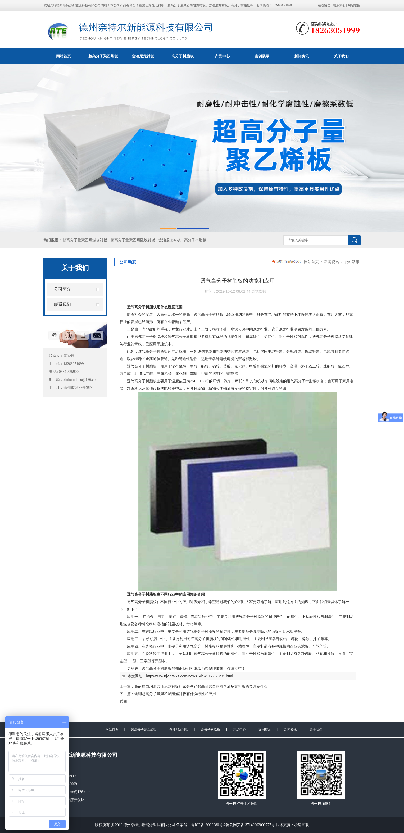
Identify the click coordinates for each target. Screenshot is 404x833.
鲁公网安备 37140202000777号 (250, 825)
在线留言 (324, 5)
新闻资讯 (301, 56)
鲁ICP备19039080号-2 (208, 825)
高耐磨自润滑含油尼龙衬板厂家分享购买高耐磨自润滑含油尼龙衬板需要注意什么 (201, 686)
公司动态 (352, 262)
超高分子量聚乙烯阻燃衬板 (133, 240)
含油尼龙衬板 (143, 56)
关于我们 (341, 56)
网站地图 (354, 5)
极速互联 (301, 825)
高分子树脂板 (182, 56)
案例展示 (262, 56)
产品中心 (222, 56)
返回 (123, 701)
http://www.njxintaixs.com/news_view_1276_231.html (189, 676)
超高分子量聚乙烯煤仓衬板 (85, 240)
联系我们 (339, 5)
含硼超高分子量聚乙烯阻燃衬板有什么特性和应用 (175, 694)
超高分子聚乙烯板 (103, 56)
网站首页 (63, 56)
